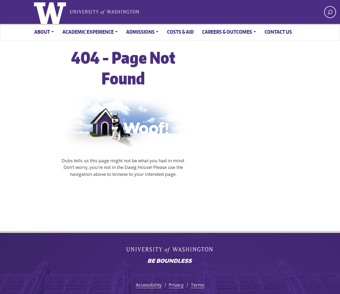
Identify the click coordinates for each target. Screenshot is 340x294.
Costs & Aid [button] (180, 31)
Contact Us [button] (278, 31)
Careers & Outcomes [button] (227, 31)
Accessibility (149, 285)
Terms (197, 285)
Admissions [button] (140, 31)
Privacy (176, 285)
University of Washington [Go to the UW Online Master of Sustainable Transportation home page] (51, 12)
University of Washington (104, 11)
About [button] (42, 31)
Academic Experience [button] (88, 31)
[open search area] (330, 12)
